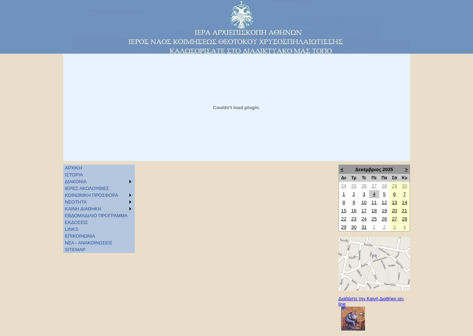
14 (404, 202)
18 (374, 210)
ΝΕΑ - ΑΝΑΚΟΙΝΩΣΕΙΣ (89, 242)
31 (364, 227)
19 (384, 210)
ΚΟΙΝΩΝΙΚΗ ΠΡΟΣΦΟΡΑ (91, 195)
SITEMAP (75, 249)
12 (384, 202)
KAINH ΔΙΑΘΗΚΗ (83, 208)
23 (353, 218)
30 (404, 186)
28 (384, 186)
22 (343, 218)
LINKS (72, 229)
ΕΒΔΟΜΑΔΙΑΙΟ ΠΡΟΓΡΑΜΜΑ (96, 215)
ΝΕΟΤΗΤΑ (76, 202)
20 (394, 210)
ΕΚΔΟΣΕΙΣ (76, 222)
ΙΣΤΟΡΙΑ (74, 174)
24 (343, 186)
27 (374, 186)
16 (353, 210)
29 (394, 186)
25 (353, 186)
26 (364, 186)
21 (404, 210)
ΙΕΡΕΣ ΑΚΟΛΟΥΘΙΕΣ (87, 188)
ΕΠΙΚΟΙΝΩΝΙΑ (80, 236)
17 (364, 210)
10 (364, 202)
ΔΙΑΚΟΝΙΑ (76, 181)
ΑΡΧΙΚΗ (73, 168)
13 (394, 202)
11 (374, 202)
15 (343, 210)
